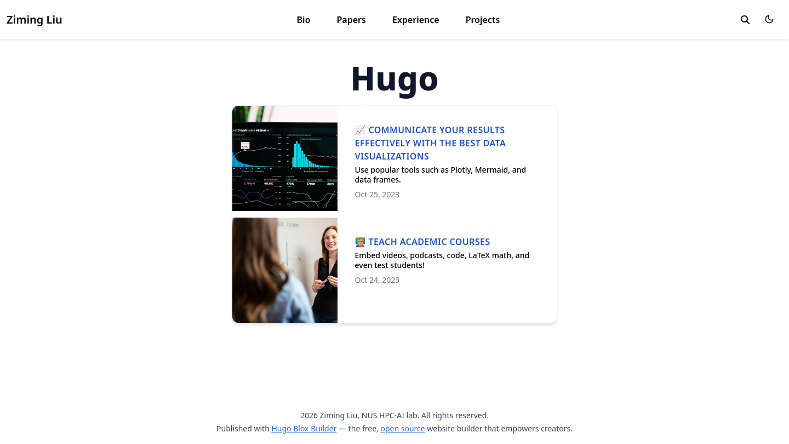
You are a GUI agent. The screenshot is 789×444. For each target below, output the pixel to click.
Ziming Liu (34, 19)
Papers (351, 20)
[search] (745, 19)
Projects (483, 20)
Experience (415, 20)
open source (402, 428)
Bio (304, 20)
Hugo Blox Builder (303, 428)
